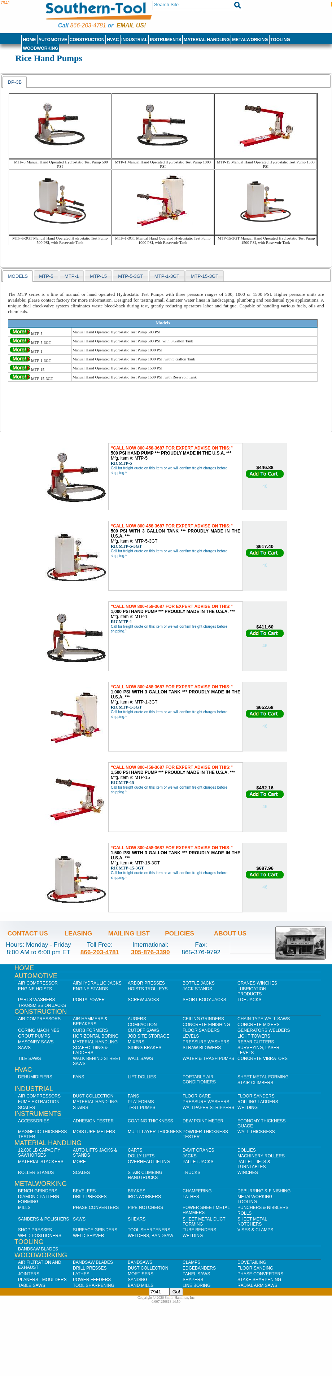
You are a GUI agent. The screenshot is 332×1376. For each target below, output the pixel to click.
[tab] (15, 82)
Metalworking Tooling (254, 1199)
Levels (191, 1036)
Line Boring (196, 1285)
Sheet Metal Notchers (252, 1222)
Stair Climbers (255, 1082)
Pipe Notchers (145, 1207)
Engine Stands (90, 988)
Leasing (78, 933)
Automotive (52, 39)
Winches (247, 1172)
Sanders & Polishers (43, 1219)
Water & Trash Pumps (208, 1058)
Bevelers (84, 1190)
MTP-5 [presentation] (46, 276)
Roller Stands (36, 1172)
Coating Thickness (150, 1120)
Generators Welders (263, 1030)
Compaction (142, 1024)
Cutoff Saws (143, 1030)
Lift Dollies (142, 1076)
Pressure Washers (206, 1041)
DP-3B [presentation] (15, 82)
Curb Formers (90, 1030)
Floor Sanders (201, 1030)
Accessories (33, 1120)
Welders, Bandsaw (150, 1235)
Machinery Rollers (261, 1155)
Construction (87, 39)
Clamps (191, 1262)
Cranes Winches (257, 983)
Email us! (131, 25)
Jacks (190, 1155)
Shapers (193, 1279)
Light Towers (253, 1036)
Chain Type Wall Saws (263, 1018)
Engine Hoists (35, 988)
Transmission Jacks (42, 1005)
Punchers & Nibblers (262, 1207)
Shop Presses (35, 1229)
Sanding (138, 1279)
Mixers (136, 1041)
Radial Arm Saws (257, 1285)
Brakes (136, 1190)
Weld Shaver (88, 1235)
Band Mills (140, 1285)
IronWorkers (144, 1196)
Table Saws (31, 1285)
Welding (247, 1107)
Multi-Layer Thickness (155, 1131)
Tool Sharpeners (149, 1229)
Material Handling (207, 39)
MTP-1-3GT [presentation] (167, 276)
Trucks (191, 1172)
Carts (135, 1150)
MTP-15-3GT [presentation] (204, 276)
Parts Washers (36, 999)
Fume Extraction (39, 1101)
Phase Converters (96, 1207)
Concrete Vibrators (262, 1058)
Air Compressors (39, 1018)
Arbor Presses (146, 983)
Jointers (28, 1273)
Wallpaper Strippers (208, 1107)
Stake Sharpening (259, 1279)
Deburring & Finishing (263, 1190)
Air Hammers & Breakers (90, 1021)
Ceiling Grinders (203, 1018)
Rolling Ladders (257, 1101)
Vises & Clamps (255, 1229)
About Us (230, 933)
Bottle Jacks (199, 983)
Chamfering (197, 1190)
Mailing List (129, 933)
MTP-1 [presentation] (72, 276)
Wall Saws (140, 1058)
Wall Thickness (256, 1131)
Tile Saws (29, 1058)
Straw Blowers (202, 1047)
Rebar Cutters (255, 1041)
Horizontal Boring (96, 1036)
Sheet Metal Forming (263, 1076)
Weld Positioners (39, 1235)
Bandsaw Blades (38, 1249)
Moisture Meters (94, 1131)
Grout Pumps (34, 1036)
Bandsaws (140, 1262)
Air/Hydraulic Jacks (97, 983)
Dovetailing (251, 1262)
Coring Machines (39, 1030)
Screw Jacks (143, 999)
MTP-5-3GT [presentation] (130, 276)
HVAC (113, 39)
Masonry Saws (35, 1041)
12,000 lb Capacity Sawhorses (39, 1153)
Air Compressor (38, 983)
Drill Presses (90, 1196)
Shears (136, 1219)
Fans (78, 1076)
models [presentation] (18, 276)
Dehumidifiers (35, 1076)
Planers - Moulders (42, 1279)
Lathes (191, 1196)
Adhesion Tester (93, 1120)
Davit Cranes (198, 1150)
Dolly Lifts (141, 1155)
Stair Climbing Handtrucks (145, 1175)
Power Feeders (92, 1279)
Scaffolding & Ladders (90, 1050)
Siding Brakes (144, 1047)
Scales (26, 1107)
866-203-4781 (88, 25)
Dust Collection (93, 1096)
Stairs (80, 1107)
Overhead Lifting (149, 1161)
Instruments (166, 39)
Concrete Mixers (258, 1024)
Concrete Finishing (206, 1024)
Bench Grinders (37, 1190)
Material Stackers (41, 1161)
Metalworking (250, 39)
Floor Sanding (255, 1268)
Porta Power (89, 999)
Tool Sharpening (93, 1285)
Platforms (141, 1101)
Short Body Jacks (204, 999)
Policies (179, 933)
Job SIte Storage (148, 1036)
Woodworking (40, 48)
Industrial (134, 39)
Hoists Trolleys (147, 988)
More (79, 1161)
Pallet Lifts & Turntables (253, 1164)
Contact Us (28, 933)
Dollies (246, 1150)
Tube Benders (199, 1229)
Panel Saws (196, 1273)
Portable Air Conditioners (199, 1079)
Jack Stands (197, 988)
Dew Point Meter (203, 1120)
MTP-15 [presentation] (98, 276)
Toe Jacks (249, 999)
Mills (24, 1207)
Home (29, 39)
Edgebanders (199, 1268)
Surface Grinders (95, 1229)
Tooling (280, 39)
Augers (137, 1018)
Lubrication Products (251, 991)
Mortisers (140, 1273)
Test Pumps (141, 1107)
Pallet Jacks (198, 1161)
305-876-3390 (150, 952)
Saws (24, 1047)
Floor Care (197, 1096)
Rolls (244, 1213)
